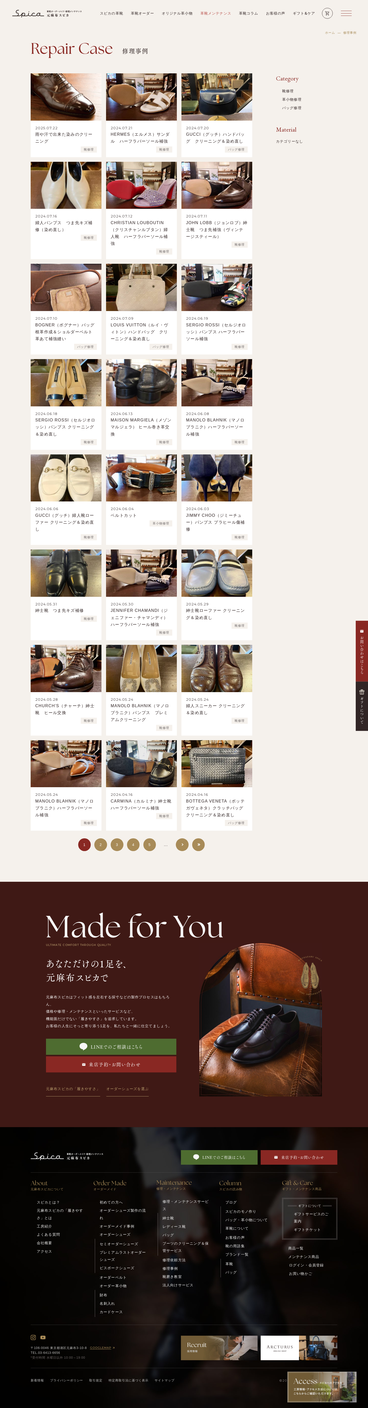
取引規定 (95, 1380)
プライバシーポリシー (66, 1380)
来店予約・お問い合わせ (111, 1064)
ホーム (330, 33)
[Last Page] (198, 844)
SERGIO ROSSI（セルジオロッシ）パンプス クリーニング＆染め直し (65, 427)
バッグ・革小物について (246, 1220)
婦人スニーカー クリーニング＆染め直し (215, 709)
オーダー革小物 (113, 1286)
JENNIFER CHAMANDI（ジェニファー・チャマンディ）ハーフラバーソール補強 (139, 617)
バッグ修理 (236, 149)
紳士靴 (168, 1218)
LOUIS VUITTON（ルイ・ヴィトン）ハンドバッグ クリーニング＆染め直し (139, 332)
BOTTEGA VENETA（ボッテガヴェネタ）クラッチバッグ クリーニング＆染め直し (217, 808)
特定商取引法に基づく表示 (128, 1380)
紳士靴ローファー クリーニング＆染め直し (215, 614)
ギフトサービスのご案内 (311, 1217)
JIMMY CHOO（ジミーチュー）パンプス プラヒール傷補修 (215, 522)
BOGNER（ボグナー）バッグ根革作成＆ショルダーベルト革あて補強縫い (65, 332)
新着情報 (37, 1380)
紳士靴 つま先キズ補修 (59, 610)
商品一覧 (296, 1248)
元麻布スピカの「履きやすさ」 (73, 1089)
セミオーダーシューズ (119, 1244)
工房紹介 (44, 1226)
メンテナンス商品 (303, 1257)
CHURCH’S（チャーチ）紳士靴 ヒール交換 (65, 709)
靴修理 (89, 149)
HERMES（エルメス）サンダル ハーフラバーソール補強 (140, 137)
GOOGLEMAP (103, 1347)
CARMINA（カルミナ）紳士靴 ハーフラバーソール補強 (143, 804)
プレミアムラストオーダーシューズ (123, 1256)
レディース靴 (174, 1226)
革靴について (237, 1228)
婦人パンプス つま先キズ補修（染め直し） (64, 226)
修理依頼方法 (174, 1260)
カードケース (111, 1312)
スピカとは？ (48, 1202)
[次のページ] (182, 844)
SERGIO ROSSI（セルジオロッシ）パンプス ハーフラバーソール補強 (216, 332)
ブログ (231, 1202)
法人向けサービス (178, 1285)
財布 (103, 1295)
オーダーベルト (113, 1277)
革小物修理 (161, 523)
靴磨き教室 (172, 1277)
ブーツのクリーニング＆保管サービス (186, 1247)
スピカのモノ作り (240, 1211)
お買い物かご (300, 1274)
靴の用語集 (235, 1246)
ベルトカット (124, 515)
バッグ (168, 1235)
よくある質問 (48, 1234)
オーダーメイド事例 (117, 1226)
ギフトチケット (307, 1230)
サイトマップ (165, 1380)
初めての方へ (111, 1202)
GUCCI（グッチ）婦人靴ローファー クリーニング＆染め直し (64, 522)
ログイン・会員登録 (306, 1265)
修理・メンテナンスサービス (186, 1205)
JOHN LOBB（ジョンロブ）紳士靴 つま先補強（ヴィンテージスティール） (216, 230)
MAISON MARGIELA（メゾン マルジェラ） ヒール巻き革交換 (141, 427)
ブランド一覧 (237, 1254)
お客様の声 (235, 1237)
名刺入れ (107, 1303)
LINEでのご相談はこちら (111, 1047)
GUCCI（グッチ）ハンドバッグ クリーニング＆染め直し (215, 137)
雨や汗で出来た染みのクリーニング (64, 137)
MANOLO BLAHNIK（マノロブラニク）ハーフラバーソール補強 (215, 427)
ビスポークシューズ (117, 1268)
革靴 (229, 1264)
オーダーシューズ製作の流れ (123, 1214)
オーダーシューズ (115, 1234)
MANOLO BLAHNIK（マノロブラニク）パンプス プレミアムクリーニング (140, 713)
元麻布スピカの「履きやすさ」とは (60, 1214)
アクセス (44, 1251)
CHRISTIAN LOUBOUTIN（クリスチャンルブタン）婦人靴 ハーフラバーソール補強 (139, 233)
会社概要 (44, 1243)
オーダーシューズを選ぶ (127, 1089)
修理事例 (170, 1268)
